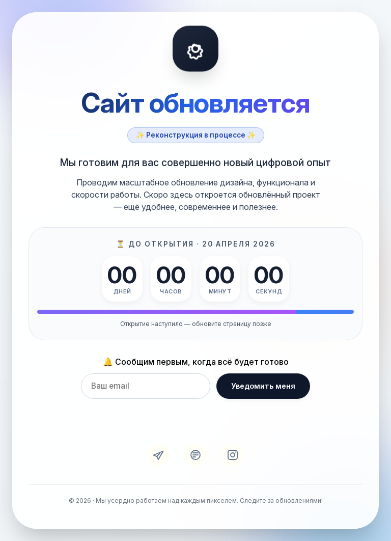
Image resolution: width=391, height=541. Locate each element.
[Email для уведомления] (145, 386)
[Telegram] (158, 455)
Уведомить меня (263, 386)
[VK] (195, 455)
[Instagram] (232, 455)
